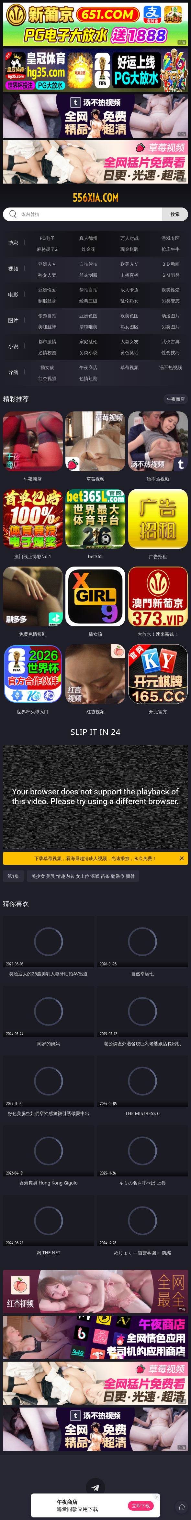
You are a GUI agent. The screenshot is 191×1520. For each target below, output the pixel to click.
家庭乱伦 (88, 341)
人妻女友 (129, 341)
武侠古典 (171, 341)
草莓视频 (129, 367)
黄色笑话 (129, 352)
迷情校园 (47, 352)
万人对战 (129, 238)
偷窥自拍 (47, 316)
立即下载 (141, 1506)
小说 (13, 346)
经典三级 (88, 301)
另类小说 (88, 352)
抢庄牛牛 (171, 249)
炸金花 (88, 249)
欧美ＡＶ (129, 264)
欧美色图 (129, 316)
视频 (13, 268)
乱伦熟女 (129, 301)
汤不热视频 (170, 367)
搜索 (175, 214)
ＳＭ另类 (171, 275)
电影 (13, 294)
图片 (13, 320)
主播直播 (129, 275)
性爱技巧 (171, 352)
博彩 (13, 242)
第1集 (13, 876)
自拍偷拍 (88, 264)
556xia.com (95, 197)
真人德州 (88, 238)
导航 (13, 372)
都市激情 (47, 341)
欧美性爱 (171, 290)
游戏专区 (171, 238)
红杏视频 (47, 378)
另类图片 (171, 327)
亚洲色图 (88, 316)
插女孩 (47, 367)
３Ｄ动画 (171, 264)
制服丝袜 (47, 301)
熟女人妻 (47, 275)
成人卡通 (129, 290)
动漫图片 (171, 316)
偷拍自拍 (88, 290)
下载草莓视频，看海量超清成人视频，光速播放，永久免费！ (109, 858)
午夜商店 (88, 367)
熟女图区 (129, 327)
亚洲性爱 (47, 290)
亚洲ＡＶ (47, 264)
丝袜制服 (88, 275)
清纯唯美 (88, 327)
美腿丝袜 (47, 327)
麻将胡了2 (47, 249)
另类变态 (171, 301)
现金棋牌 (129, 249)
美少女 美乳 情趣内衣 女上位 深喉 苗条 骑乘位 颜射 (83, 876)
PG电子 (47, 238)
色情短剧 (88, 378)
